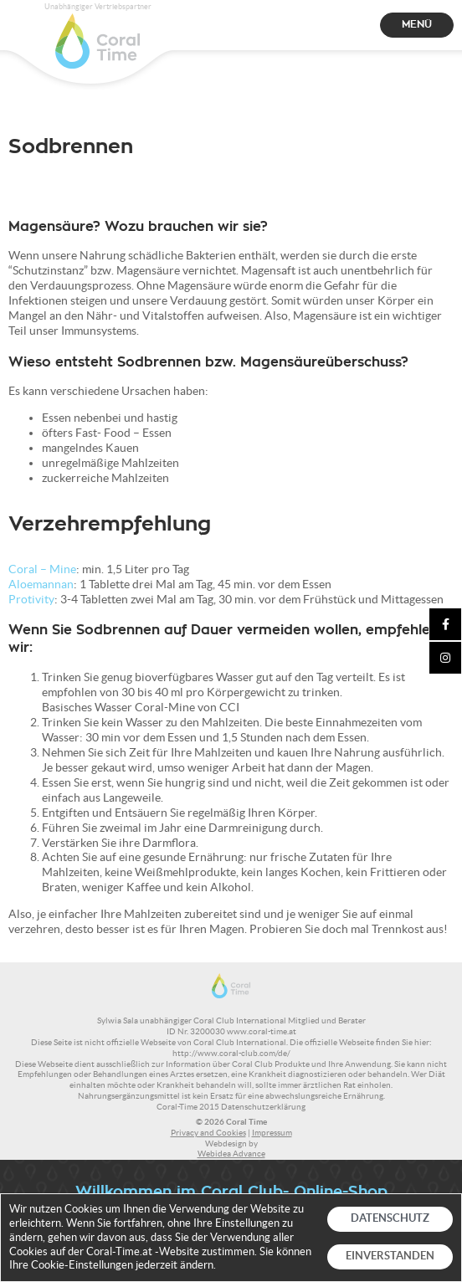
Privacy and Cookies (208, 1132)
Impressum (272, 1132)
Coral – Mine (42, 569)
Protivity (31, 599)
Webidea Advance (231, 1153)
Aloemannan (41, 584)
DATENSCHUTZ (390, 1218)
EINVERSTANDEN (390, 1255)
